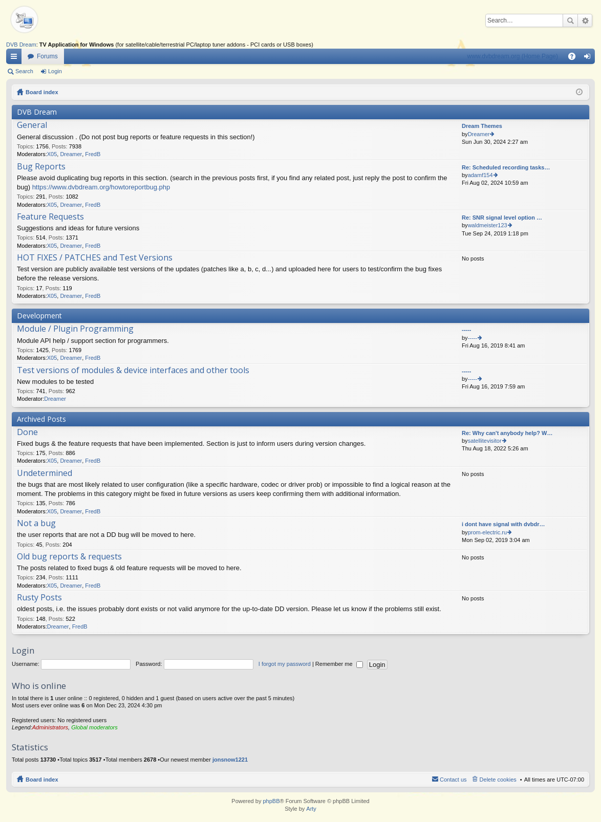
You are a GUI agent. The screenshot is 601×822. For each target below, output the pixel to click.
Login (55, 71)
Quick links (16, 58)
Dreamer (71, 154)
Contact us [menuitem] (453, 779)
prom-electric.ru (487, 532)
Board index (42, 92)
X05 (52, 154)
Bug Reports (41, 167)
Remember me (339, 664)
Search (570, 20)
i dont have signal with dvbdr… (503, 524)
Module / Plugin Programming (75, 329)
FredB (92, 154)
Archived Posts (41, 419)
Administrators (50, 727)
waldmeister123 (487, 225)
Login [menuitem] (589, 58)
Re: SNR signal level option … (502, 217)
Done (27, 432)
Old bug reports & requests (69, 557)
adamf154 (480, 175)
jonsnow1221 (230, 759)
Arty (311, 809)
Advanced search (585, 20)
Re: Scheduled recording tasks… (506, 167)
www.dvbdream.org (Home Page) (512, 56)
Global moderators (94, 727)
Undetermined (44, 473)
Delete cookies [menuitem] (498, 779)
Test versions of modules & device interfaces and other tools (133, 370)
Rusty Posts (39, 598)
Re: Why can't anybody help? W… (507, 433)
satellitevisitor (485, 441)
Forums (47, 56)
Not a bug (36, 523)
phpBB (271, 801)
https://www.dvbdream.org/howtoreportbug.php (101, 187)
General (32, 125)
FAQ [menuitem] (575, 58)
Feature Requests (50, 217)
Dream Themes (482, 126)
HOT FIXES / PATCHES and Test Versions (95, 258)
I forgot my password (285, 664)
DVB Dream (21, 44)
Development (39, 315)
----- (466, 330)
